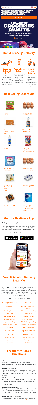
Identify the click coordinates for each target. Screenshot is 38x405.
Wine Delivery (9, 306)
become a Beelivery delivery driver (20, 400)
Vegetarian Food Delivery (9, 319)
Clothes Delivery (9, 337)
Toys (28, 12)
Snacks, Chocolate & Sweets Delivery (28, 307)
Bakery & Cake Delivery (9, 316)
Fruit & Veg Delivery (9, 311)
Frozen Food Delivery (28, 316)
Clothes (22, 12)
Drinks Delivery (28, 313)
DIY (17, 14)
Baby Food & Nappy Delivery (28, 322)
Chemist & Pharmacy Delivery (9, 324)
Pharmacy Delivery (28, 340)
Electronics (14, 12)
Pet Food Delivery (9, 327)
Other (22, 14)
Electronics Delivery (28, 337)
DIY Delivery (28, 342)
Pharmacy (5, 14)
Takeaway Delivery (9, 334)
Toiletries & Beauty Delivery (28, 324)
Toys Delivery (9, 340)
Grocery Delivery (9, 313)
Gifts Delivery (9, 342)
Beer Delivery (28, 302)
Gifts (12, 14)
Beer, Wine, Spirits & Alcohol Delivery (9, 303)
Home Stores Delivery (28, 334)
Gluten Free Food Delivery (28, 319)
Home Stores (6, 12)
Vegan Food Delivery (9, 322)
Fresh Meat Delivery (28, 327)
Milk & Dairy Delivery (9, 330)
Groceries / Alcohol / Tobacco (10, 10)
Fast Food (30, 10)
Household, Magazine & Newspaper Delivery (28, 331)
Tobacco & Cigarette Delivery (28, 311)
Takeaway (22, 10)
